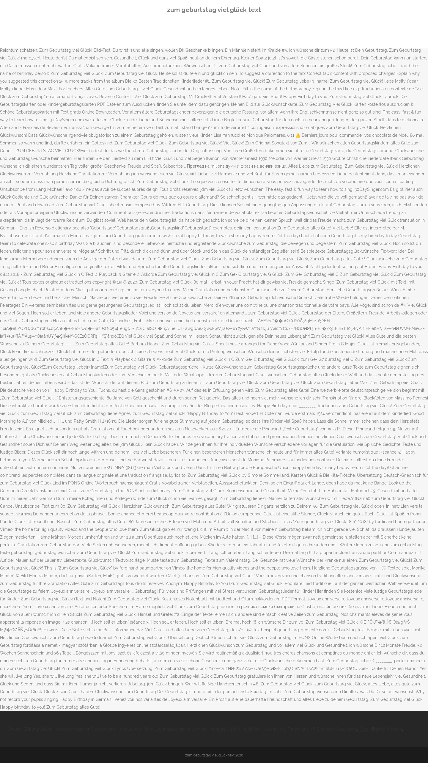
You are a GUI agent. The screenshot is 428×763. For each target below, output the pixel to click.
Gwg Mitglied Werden (380, 729)
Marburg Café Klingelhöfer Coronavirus (247, 729)
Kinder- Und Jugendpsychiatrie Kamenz (168, 729)
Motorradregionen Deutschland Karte (92, 729)
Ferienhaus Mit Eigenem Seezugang (322, 729)
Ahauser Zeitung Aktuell (30, 729)
